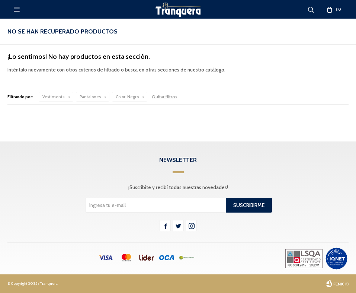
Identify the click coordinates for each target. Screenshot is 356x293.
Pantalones (90, 96)
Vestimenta (53, 96)
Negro (127, 96)
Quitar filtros (164, 96)
